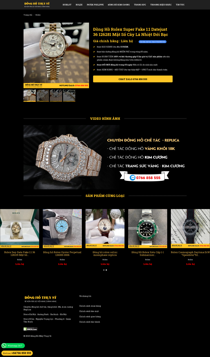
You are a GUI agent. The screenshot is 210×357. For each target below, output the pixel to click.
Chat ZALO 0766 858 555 (133, 79)
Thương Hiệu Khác (161, 4)
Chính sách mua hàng (90, 306)
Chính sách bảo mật (89, 311)
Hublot (67, 4)
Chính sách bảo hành (89, 322)
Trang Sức (140, 4)
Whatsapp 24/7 (15, 345)
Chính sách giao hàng (90, 316)
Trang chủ (28, 15)
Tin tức (180, 4)
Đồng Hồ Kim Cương (119, 4)
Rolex (79, 4)
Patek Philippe (95, 4)
